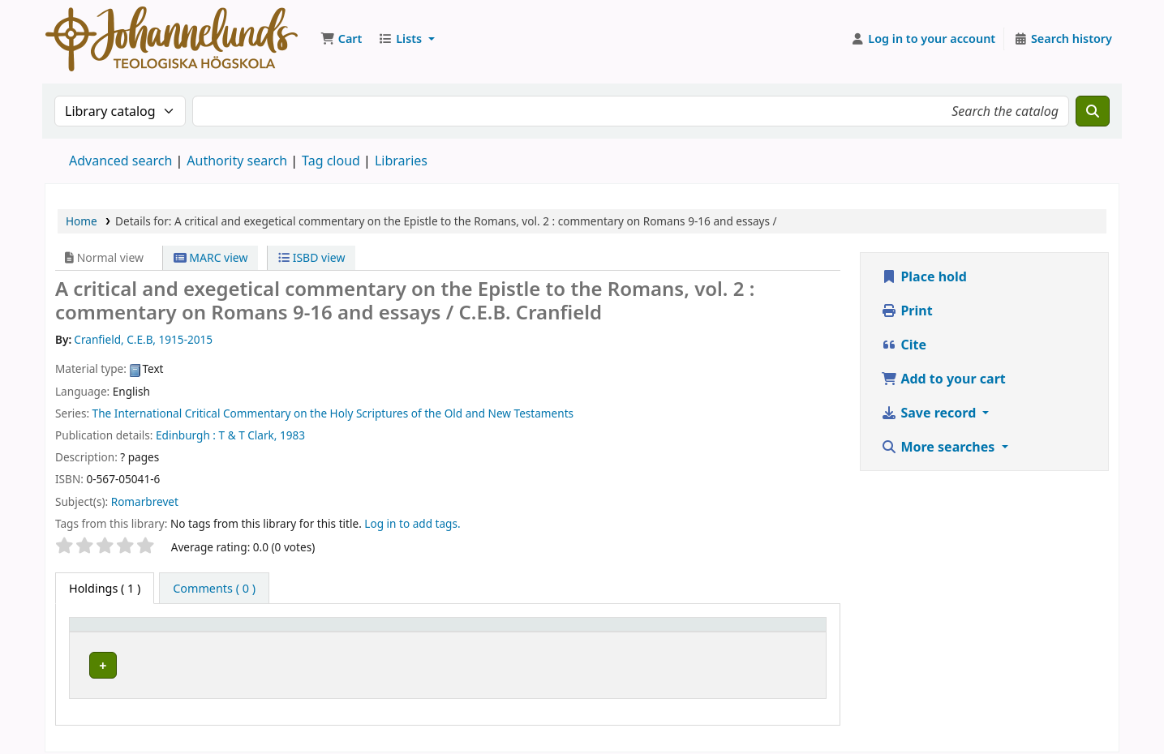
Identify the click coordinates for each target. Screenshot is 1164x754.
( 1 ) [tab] (104, 588)
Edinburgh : (186, 435)
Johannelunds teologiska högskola (286, 662)
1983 (292, 435)
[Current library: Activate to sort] (315, 632)
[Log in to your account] (923, 39)
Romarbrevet (144, 501)
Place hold (924, 276)
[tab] (214, 588)
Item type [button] (104, 632)
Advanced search (120, 160)
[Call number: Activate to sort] (650, 632)
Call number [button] (604, 632)
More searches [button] (939, 447)
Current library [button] (236, 632)
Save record (930, 413)
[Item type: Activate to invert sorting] (128, 632)
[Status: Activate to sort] (782, 632)
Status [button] (763, 632)
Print (906, 310)
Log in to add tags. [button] (412, 523)
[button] (341, 39)
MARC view (211, 257)
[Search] (1093, 111)
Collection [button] (481, 632)
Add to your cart (943, 379)
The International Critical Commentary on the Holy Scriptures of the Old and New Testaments (332, 413)
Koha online (171, 38)
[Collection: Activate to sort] (503, 632)
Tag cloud (331, 160)
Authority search (237, 160)
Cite (903, 344)
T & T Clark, (248, 435)
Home (81, 221)
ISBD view (311, 257)
